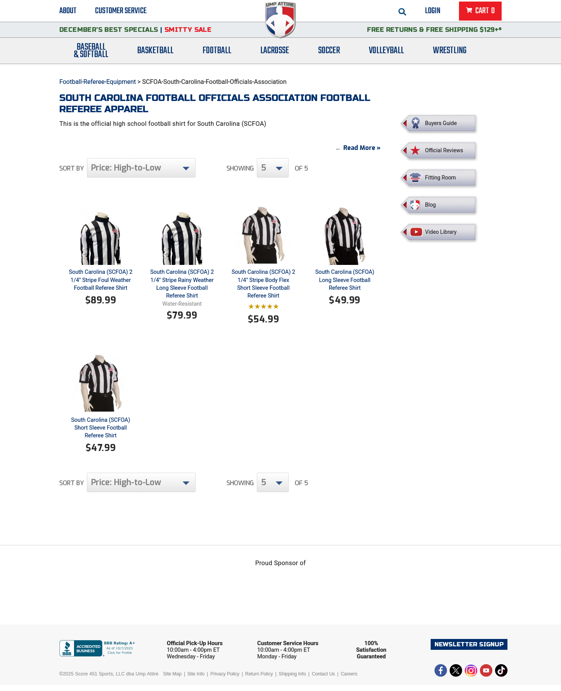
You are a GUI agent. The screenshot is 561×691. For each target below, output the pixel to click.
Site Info (195, 680)
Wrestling (449, 55)
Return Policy (259, 680)
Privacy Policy (224, 680)
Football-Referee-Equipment (97, 81)
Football (217, 55)
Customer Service (121, 11)
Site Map (172, 680)
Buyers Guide (441, 123)
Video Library (441, 232)
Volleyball (386, 55)
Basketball (155, 55)
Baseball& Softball (91, 55)
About (67, 11)
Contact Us (323, 680)
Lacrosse (274, 55)
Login (432, 11)
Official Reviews (444, 150)
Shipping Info (292, 680)
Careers (349, 680)
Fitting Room (440, 177)
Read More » (362, 154)
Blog (430, 205)
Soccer (329, 55)
